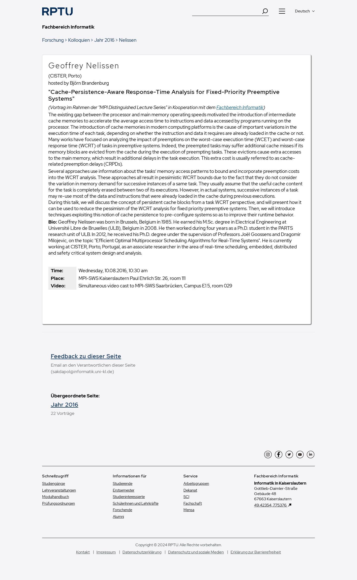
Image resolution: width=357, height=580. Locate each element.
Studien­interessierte (129, 496)
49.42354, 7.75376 (270, 505)
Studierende (122, 483)
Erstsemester (123, 490)
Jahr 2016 (104, 40)
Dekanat (190, 490)
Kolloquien (79, 40)
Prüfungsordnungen (58, 503)
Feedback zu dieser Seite (86, 356)
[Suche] (227, 11)
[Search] (265, 11)
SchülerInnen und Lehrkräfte (135, 503)
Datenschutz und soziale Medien (196, 552)
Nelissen (127, 40)
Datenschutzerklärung (141, 552)
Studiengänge (53, 483)
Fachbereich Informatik (239, 107)
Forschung (53, 40)
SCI (186, 496)
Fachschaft (192, 503)
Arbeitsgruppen (196, 483)
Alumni (118, 516)
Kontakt (83, 552)
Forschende (122, 509)
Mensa (188, 509)
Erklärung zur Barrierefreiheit (256, 552)
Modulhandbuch (55, 496)
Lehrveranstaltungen (59, 490)
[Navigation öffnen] (282, 11)
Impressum (106, 552)
